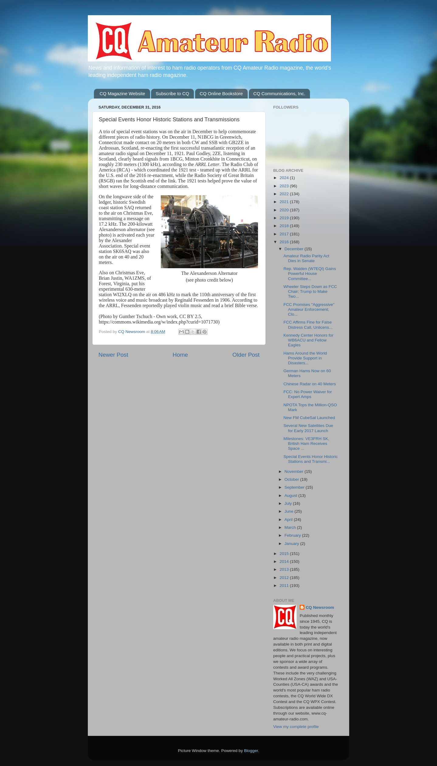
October (292, 479)
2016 (285, 242)
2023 (285, 186)
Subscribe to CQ (172, 93)
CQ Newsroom (320, 607)
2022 (285, 194)
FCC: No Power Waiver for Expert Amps (308, 394)
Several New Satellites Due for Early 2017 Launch (308, 428)
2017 (285, 234)
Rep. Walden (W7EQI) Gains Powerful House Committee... (310, 273)
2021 (285, 201)
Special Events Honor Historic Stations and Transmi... (311, 459)
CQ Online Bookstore (221, 93)
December (294, 249)
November (294, 471)
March (290, 527)
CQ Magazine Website (122, 93)
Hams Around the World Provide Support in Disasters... (305, 358)
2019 (285, 218)
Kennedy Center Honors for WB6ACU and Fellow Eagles (308, 340)
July (288, 503)
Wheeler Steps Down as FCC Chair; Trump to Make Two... (310, 291)
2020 (285, 210)
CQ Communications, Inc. (279, 93)
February (293, 535)
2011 (285, 585)
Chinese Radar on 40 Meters (310, 384)
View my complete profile (296, 726)
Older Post (246, 355)
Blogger (251, 750)
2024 (285, 177)
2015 (285, 553)
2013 (285, 569)
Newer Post (113, 355)
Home (180, 355)
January (292, 543)
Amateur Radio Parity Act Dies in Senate (306, 258)
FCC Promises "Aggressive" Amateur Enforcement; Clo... (309, 309)
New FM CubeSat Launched (309, 417)
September (295, 487)
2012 (285, 577)
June (289, 511)
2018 (285, 226)
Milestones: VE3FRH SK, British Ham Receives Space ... (306, 443)
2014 (285, 561)
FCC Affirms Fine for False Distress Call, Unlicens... (308, 324)
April (289, 519)
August (291, 495)
